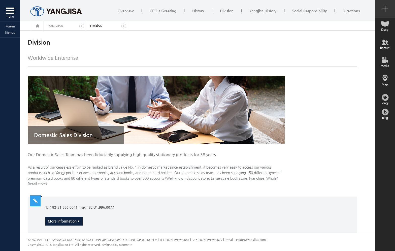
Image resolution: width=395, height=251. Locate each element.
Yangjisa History (262, 11)
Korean (10, 26)
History (198, 11)
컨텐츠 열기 (385, 9)
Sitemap (10, 32)
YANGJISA (55, 26)
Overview (126, 11)
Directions (351, 11)
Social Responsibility (309, 11)
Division (227, 11)
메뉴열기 (10, 10)
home (37, 25)
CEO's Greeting (163, 11)
